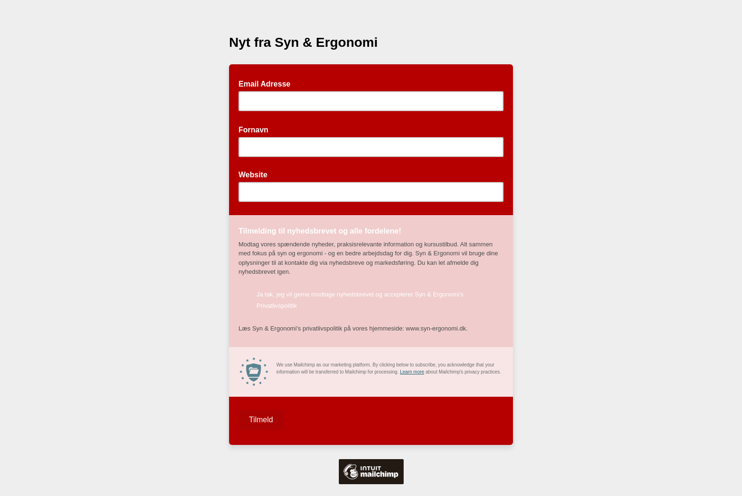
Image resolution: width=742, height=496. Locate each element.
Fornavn (256, 129)
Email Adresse (267, 83)
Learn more (412, 371)
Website (252, 175)
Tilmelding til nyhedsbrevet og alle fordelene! (322, 230)
